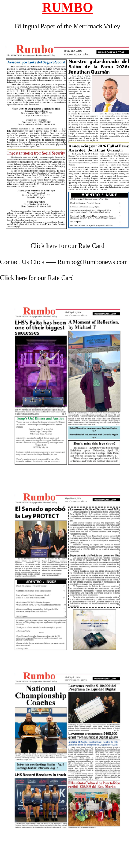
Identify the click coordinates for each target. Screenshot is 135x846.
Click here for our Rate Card (67, 245)
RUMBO (67, 7)
